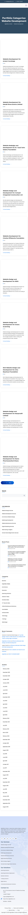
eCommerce (5, 587)
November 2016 (6, 771)
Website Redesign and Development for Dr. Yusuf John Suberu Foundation (14, 147)
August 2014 (5, 806)
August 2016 (5, 775)
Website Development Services (9, 513)
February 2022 (6, 718)
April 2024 (5, 693)
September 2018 (6, 746)
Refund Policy (12, 910)
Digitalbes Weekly (6, 583)
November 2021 (6, 721)
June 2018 (5, 757)
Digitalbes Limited (6, 641)
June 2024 (5, 690)
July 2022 (5, 707)
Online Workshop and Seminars (9, 606)
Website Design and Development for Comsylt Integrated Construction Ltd (13, 193)
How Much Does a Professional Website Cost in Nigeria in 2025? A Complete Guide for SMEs (17, 553)
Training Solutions (4, 878)
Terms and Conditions (18, 908)
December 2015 (6, 782)
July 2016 (5, 778)
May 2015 (5, 792)
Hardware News (5, 599)
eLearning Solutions (6, 593)
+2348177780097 (19, 1)
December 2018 (6, 739)
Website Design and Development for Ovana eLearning (11, 324)
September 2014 (6, 803)
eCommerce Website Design (8, 516)
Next (10, 482)
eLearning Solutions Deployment (8, 873)
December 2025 (6, 672)
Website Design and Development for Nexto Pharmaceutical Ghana (11, 459)
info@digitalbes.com (9, 1)
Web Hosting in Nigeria (7, 529)
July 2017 (5, 768)
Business (4, 580)
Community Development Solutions (8, 884)
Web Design (4, 622)
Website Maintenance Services (9, 523)
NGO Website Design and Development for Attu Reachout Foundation (11, 370)
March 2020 (5, 732)
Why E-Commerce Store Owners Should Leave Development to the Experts (17, 565)
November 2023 (6, 697)
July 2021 (5, 725)
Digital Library (4, 881)
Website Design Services (7, 510)
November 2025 (6, 675)
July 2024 (5, 686)
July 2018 (5, 753)
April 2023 (5, 704)
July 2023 (5, 700)
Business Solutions (5, 875)
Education (4, 590)
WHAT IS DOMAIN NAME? (14, 654)
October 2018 (6, 743)
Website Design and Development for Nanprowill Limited (13, 413)
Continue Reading (6, 75)
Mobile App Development (7, 520)
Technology (4, 615)
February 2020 (6, 736)
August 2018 (5, 750)
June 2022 (5, 711)
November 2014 (6, 799)
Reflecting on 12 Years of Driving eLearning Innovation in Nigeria (15, 559)
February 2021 (6, 729)
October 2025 (6, 679)
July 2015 (5, 789)
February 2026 (6, 668)
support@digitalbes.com (8, 896)
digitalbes (4, 654)
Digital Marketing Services (8, 526)
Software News (5, 612)
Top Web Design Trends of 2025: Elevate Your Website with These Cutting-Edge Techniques (13, 636)
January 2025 (6, 683)
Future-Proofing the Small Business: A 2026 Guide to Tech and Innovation (16, 546)
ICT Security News (6, 603)
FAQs (18, 910)
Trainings (4, 619)
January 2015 (6, 796)
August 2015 (5, 785)
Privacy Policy (8, 908)
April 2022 (5, 714)
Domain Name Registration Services (10, 532)
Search (4, 491)
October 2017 (6, 764)
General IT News (5, 596)
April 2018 (5, 760)
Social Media (5, 609)
